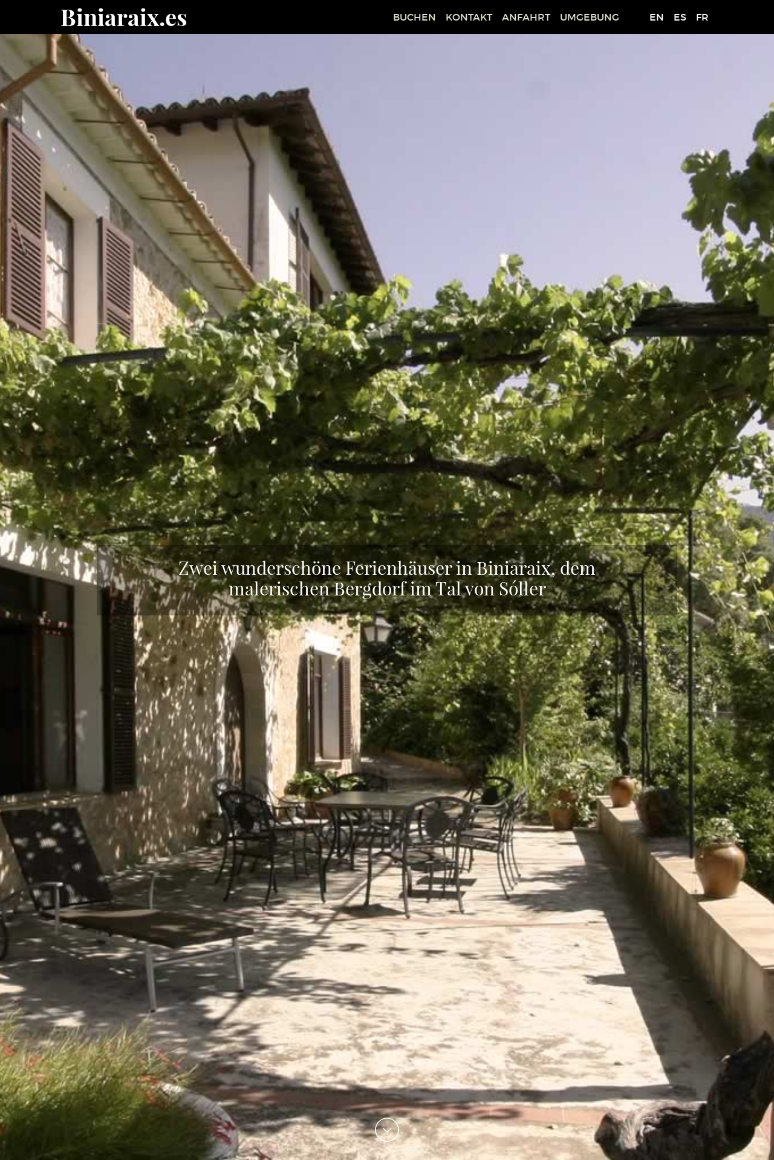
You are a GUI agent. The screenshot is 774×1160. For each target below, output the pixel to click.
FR (702, 17)
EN (656, 17)
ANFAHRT (526, 17)
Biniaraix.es (123, 16)
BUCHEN (414, 17)
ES (680, 17)
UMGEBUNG (589, 17)
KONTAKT (469, 17)
